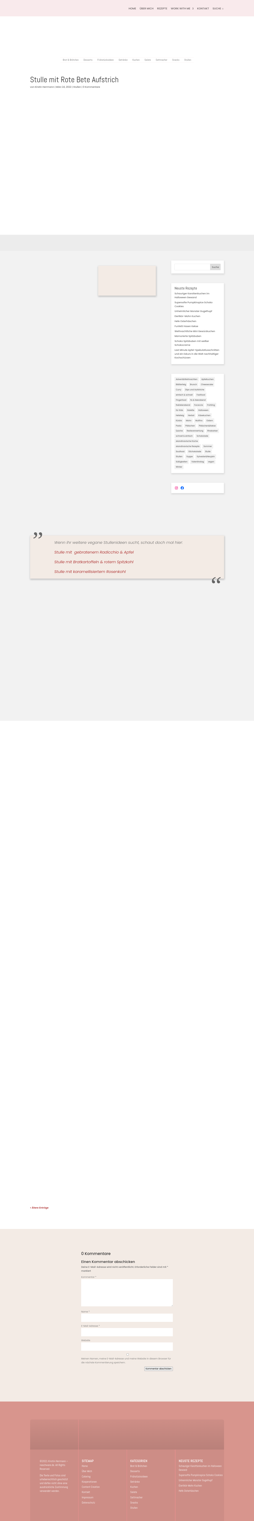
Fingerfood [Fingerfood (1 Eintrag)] (181, 400)
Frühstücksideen (105, 60)
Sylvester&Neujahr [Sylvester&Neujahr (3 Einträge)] (206, 456)
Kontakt (203, 8)
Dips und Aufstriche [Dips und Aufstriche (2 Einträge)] (194, 389)
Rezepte (162, 8)
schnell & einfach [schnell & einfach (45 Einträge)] (184, 436)
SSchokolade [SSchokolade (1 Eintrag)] (194, 451)
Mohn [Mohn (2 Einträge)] (188, 420)
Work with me (180, 8)
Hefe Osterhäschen (185, 321)
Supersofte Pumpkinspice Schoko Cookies (201, 1475)
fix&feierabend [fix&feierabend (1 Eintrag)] (183, 405)
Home (132, 8)
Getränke (123, 60)
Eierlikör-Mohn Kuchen (187, 316)
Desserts (87, 60)
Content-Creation (91, 1487)
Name (85, 1311)
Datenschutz (88, 1502)
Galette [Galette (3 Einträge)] (190, 410)
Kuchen (136, 60)
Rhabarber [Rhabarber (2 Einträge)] (212, 430)
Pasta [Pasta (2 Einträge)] (178, 425)
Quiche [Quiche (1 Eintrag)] (179, 430)
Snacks (175, 60)
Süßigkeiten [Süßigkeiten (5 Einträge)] (181, 461)
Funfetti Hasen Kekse (186, 326)
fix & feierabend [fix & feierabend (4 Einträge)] (198, 400)
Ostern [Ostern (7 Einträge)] (210, 420)
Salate (147, 60)
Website (85, 1340)
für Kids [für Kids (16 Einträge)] (179, 410)
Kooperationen (89, 1481)
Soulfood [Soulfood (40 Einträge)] (180, 451)
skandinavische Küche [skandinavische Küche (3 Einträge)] (187, 441)
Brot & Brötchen (71, 60)
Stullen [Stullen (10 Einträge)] (179, 456)
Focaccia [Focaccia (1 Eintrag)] (198, 405)
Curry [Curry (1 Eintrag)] (178, 389)
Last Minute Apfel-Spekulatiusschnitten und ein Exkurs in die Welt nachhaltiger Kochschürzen (196, 353)
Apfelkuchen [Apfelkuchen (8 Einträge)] (207, 379)
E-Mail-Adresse (90, 1326)
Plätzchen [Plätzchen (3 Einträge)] (190, 425)
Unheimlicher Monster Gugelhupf (193, 311)
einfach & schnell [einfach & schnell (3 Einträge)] (184, 394)
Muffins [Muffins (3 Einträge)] (198, 420)
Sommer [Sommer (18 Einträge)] (207, 446)
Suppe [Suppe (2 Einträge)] (189, 456)
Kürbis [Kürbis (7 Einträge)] (179, 420)
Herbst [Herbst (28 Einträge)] (191, 415)
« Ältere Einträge (39, 1207)
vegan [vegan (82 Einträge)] (211, 461)
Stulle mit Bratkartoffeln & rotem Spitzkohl (93, 562)
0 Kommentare (91, 87)
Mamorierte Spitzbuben (187, 336)
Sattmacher (161, 60)
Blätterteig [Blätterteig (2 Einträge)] (181, 384)
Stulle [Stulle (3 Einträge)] (207, 451)
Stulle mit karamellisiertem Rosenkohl (90, 571)
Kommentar (88, 1277)
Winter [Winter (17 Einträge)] (179, 466)
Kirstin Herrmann (44, 87)
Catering (86, 1476)
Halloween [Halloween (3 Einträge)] (203, 410)
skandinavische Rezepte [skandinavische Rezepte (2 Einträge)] (187, 446)
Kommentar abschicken (159, 1368)
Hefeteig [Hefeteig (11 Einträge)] (180, 415)
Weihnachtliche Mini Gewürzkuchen (194, 331)
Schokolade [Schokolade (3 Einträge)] (202, 436)
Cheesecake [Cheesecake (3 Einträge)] (207, 384)
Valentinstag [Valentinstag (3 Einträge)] (197, 461)
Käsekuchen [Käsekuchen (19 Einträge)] (204, 415)
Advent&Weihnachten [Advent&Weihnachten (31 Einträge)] (186, 379)
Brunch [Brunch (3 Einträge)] (193, 384)
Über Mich (147, 8)
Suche (215, 267)
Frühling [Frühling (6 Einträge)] (211, 405)
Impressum (87, 1497)
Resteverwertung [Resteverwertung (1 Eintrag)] (195, 430)
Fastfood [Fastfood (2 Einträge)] (201, 394)
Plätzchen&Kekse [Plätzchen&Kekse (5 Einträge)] (207, 425)
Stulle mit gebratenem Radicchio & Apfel (94, 552)
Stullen (187, 60)
